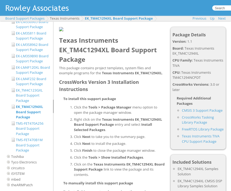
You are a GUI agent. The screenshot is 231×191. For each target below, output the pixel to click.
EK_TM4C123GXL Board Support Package (29, 95)
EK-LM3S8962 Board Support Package (32, 47)
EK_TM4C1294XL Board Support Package (119, 18)
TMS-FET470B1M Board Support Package (29, 145)
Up (212, 18)
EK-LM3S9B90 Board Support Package (32, 59)
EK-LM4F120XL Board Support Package (33, 70)
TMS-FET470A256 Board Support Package (29, 128)
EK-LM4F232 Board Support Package (31, 81)
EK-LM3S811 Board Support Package (31, 36)
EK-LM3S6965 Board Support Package (32, 24)
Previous (199, 18)
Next (222, 18)
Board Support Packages (25, 18)
